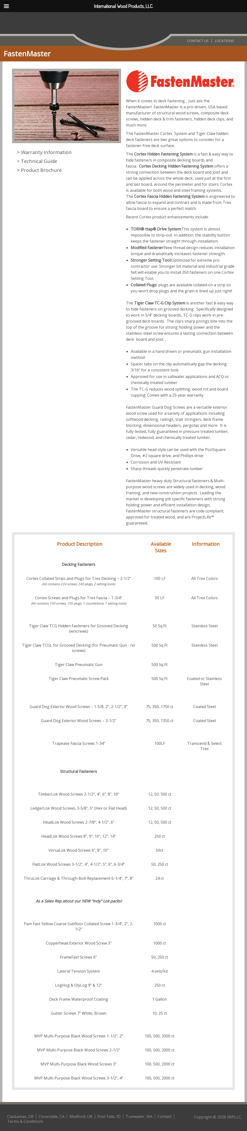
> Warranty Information (44, 152)
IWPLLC (234, 1117)
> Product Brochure (39, 170)
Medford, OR (80, 1116)
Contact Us (198, 40)
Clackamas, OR (20, 1116)
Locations (224, 40)
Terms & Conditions (25, 1121)
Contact (165, 1116)
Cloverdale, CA (51, 1116)
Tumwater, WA (139, 1116)
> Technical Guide (37, 161)
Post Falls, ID (109, 1116)
